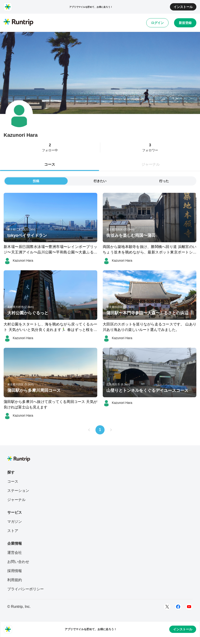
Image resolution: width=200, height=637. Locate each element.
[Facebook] (178, 606)
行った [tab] (164, 181)
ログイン (157, 23)
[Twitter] (167, 606)
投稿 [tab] (36, 181)
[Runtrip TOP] (18, 22)
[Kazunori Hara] (18, 260)
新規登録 (185, 23)
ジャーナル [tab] (150, 164)
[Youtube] (189, 606)
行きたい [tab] (100, 181)
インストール (183, 7)
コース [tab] (49, 164)
